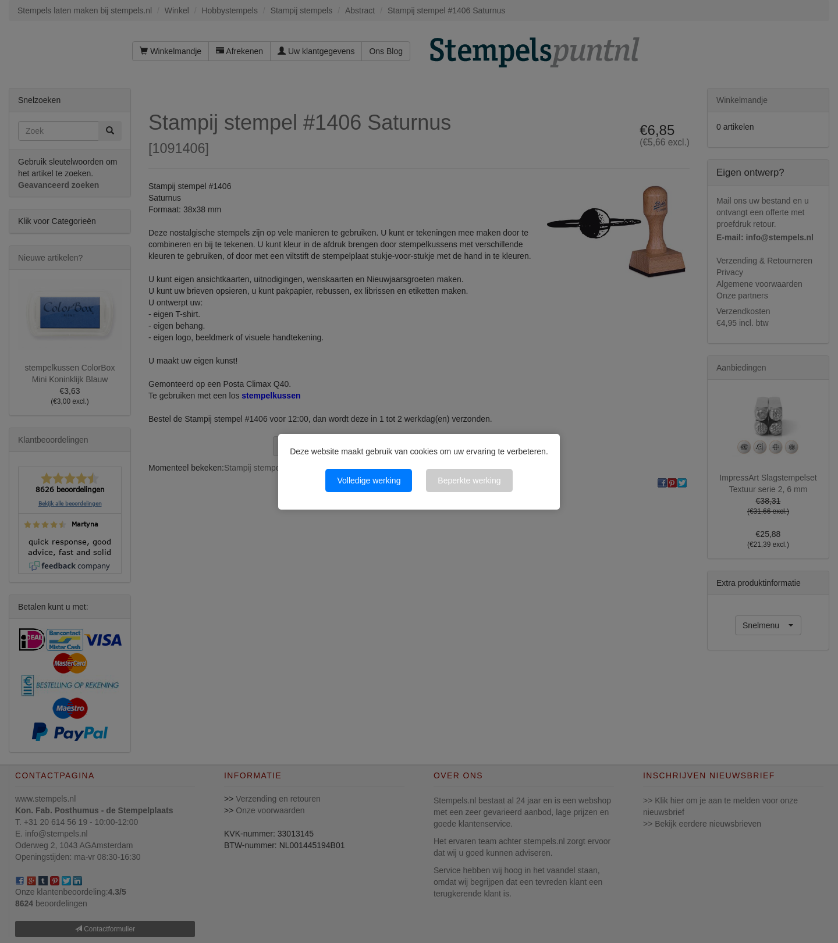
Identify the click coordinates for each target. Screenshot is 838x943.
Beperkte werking (469, 480)
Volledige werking (368, 480)
